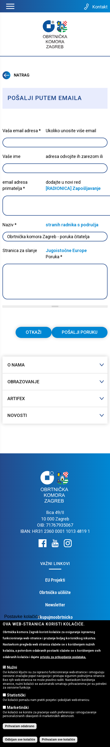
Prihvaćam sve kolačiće (58, 741)
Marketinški (18, 709)
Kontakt (95, 6)
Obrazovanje (23, 381)
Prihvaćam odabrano (19, 728)
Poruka (54, 256)
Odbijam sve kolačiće (20, 741)
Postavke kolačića (22, 618)
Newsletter (55, 604)
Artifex (16, 398)
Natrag (15, 75)
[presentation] (40, 317)
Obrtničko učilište (55, 592)
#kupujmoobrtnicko (55, 617)
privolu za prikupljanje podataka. (63, 659)
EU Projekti (55, 580)
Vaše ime (11, 156)
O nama (16, 364)
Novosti (17, 415)
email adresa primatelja (14, 185)
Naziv (9, 224)
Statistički (16, 697)
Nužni (12, 669)
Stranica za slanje (19, 250)
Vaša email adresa (21, 130)
